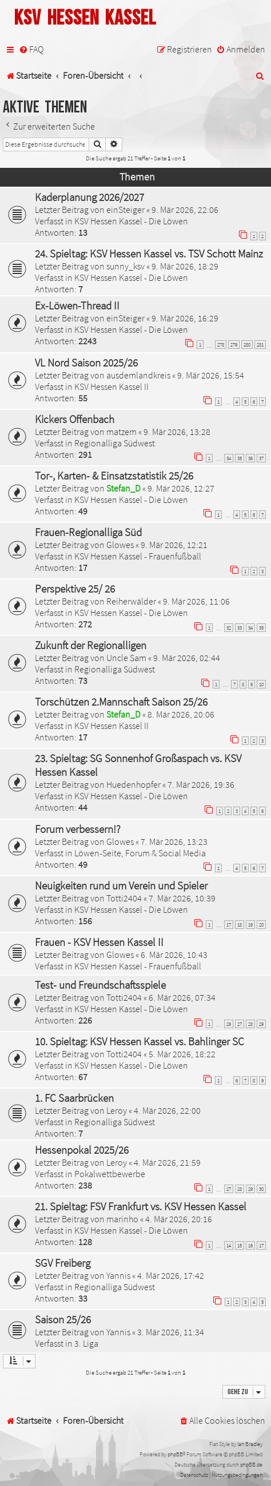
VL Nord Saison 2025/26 (86, 362)
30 (261, 1189)
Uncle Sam (126, 657)
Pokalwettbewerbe (109, 1173)
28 (250, 1024)
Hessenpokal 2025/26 (82, 1150)
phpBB (175, 1454)
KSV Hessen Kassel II (111, 386)
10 (261, 684)
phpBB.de (251, 1464)
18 (239, 924)
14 (228, 1245)
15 (239, 1245)
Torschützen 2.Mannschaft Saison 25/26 (121, 701)
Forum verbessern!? (78, 829)
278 (220, 344)
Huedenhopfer (133, 784)
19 (250, 924)
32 (228, 628)
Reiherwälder (131, 601)
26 (228, 1024)
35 (239, 458)
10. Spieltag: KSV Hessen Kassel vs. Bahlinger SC (139, 1041)
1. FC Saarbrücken (74, 1098)
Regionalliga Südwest (114, 443)
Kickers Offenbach (74, 419)
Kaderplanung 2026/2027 (89, 197)
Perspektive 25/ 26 (75, 588)
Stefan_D (123, 488)
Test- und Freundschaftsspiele (100, 985)
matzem (121, 431)
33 (239, 628)
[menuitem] (31, 49)
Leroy (116, 1110)
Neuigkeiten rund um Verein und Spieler (121, 885)
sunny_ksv (125, 266)
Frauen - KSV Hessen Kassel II (99, 942)
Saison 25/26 (63, 1319)
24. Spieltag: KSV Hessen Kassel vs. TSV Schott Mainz (149, 253)
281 (260, 344)
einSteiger (125, 209)
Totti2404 (124, 898)
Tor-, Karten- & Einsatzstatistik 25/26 (114, 475)
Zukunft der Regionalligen (90, 645)
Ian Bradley (249, 1444)
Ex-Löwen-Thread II (77, 305)
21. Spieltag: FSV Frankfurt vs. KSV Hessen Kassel (140, 1206)
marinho (122, 1219)
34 (228, 458)
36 (250, 458)
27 (239, 1024)
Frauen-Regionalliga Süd (88, 532)
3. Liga (86, 1343)
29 (261, 1024)
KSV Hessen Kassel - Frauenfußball (137, 556)
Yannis (118, 1275)
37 (261, 458)
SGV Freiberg (62, 1263)
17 (228, 924)
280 (247, 344)
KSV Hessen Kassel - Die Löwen (131, 221)
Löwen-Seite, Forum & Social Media (140, 853)
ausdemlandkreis (138, 375)
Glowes (120, 544)
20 (261, 924)
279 (233, 344)
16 (250, 1245)
